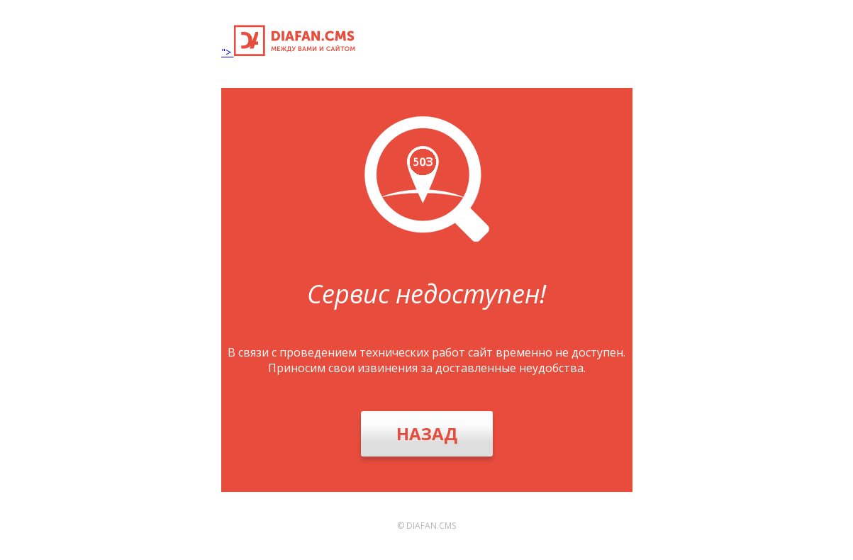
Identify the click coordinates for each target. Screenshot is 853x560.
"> (288, 52)
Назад (426, 433)
